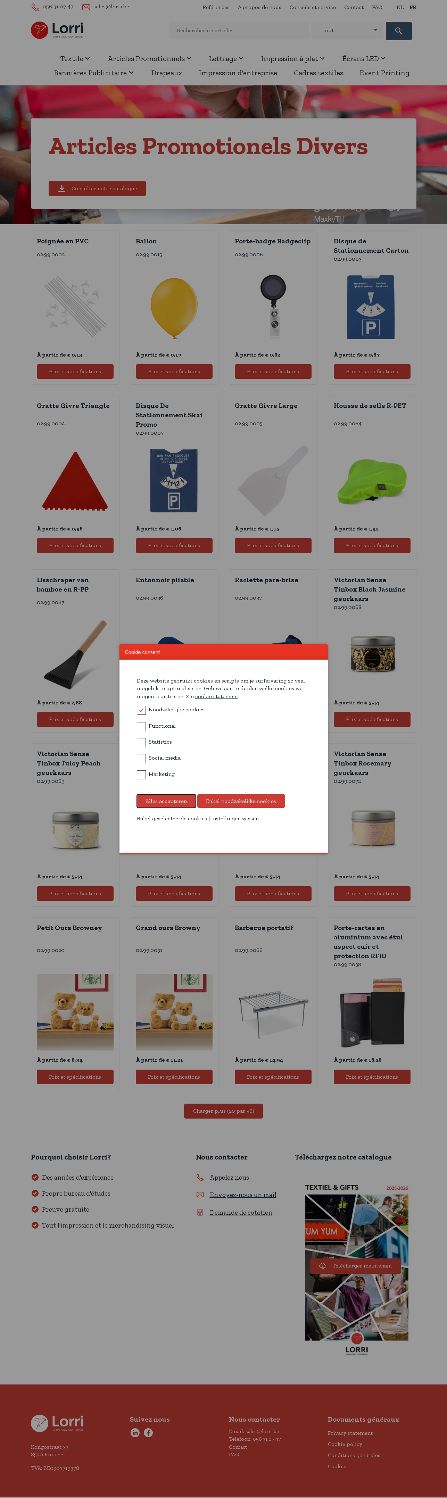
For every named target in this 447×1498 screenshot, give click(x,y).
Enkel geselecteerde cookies (172, 818)
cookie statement (216, 696)
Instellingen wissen (235, 818)
